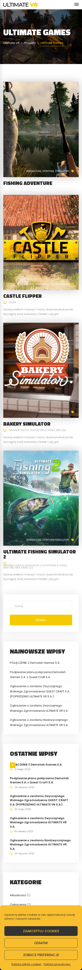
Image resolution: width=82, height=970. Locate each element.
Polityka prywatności (57, 964)
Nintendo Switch (19, 430)
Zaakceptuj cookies (41, 931)
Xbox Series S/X (24, 567)
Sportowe (48, 171)
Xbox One (61, 430)
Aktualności (18, 895)
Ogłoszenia (18, 904)
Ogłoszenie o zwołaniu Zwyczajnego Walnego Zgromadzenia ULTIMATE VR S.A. (38, 822)
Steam (12, 302)
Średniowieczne (44, 284)
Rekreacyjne (33, 171)
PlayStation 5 (50, 565)
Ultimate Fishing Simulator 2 (39, 554)
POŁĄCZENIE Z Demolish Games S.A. (35, 663)
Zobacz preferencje (41, 955)
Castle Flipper (22, 296)
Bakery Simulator (27, 424)
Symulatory (62, 171)
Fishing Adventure (27, 183)
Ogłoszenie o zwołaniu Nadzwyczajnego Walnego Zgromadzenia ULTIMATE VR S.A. (40, 844)
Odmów (41, 943)
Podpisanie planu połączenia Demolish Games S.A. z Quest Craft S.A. (39, 780)
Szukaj (41, 620)
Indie (31, 284)
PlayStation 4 (38, 430)
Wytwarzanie (61, 412)
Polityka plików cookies (26, 964)
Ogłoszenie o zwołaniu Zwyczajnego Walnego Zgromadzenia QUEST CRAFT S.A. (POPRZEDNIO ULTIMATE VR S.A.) (40, 691)
